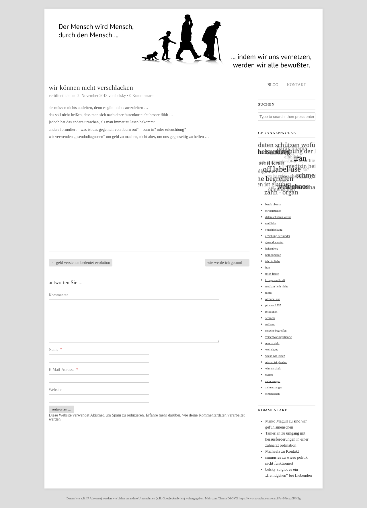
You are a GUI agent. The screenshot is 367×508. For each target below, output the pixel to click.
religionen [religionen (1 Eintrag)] (271, 311)
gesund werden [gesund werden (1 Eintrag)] (274, 242)
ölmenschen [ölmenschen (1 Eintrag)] (272, 393)
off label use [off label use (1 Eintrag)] (272, 299)
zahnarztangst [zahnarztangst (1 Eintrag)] (273, 387)
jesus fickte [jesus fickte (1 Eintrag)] (272, 273)
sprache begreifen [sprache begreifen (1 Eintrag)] (275, 330)
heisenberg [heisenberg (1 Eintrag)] (271, 248)
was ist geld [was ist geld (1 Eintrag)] (272, 343)
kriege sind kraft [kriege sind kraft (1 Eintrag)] (275, 280)
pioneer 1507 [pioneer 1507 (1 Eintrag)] (273, 305)
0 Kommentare (141, 96)
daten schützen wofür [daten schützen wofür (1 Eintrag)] (278, 217)
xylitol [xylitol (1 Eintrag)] (269, 374)
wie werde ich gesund (227, 262)
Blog (273, 85)
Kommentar (58, 295)
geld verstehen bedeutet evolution (80, 262)
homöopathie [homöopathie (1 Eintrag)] (273, 254)
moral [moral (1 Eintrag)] (268, 292)
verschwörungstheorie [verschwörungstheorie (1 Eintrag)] (278, 336)
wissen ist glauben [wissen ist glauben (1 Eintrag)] (276, 362)
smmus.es (273, 457)
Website (55, 390)
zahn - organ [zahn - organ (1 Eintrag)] (272, 381)
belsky (121, 96)
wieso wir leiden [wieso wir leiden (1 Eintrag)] (275, 355)
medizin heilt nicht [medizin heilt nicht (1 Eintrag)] (276, 286)
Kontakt (296, 85)
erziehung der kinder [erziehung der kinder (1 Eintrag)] (277, 236)
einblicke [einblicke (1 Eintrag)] (270, 223)
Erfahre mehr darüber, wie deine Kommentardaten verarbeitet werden (147, 417)
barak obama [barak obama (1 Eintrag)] (273, 204)
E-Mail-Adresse (63, 369)
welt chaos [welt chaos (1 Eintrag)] (271, 349)
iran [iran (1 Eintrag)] (267, 267)
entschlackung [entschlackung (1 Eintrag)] (273, 229)
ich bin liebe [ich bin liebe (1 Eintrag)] (272, 261)
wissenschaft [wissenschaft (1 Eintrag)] (273, 368)
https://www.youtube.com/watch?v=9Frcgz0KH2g (269, 498)
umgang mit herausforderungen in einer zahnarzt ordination (287, 439)
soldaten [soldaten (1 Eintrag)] (270, 324)
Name (55, 349)
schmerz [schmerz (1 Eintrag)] (270, 318)
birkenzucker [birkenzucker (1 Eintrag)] (273, 210)
